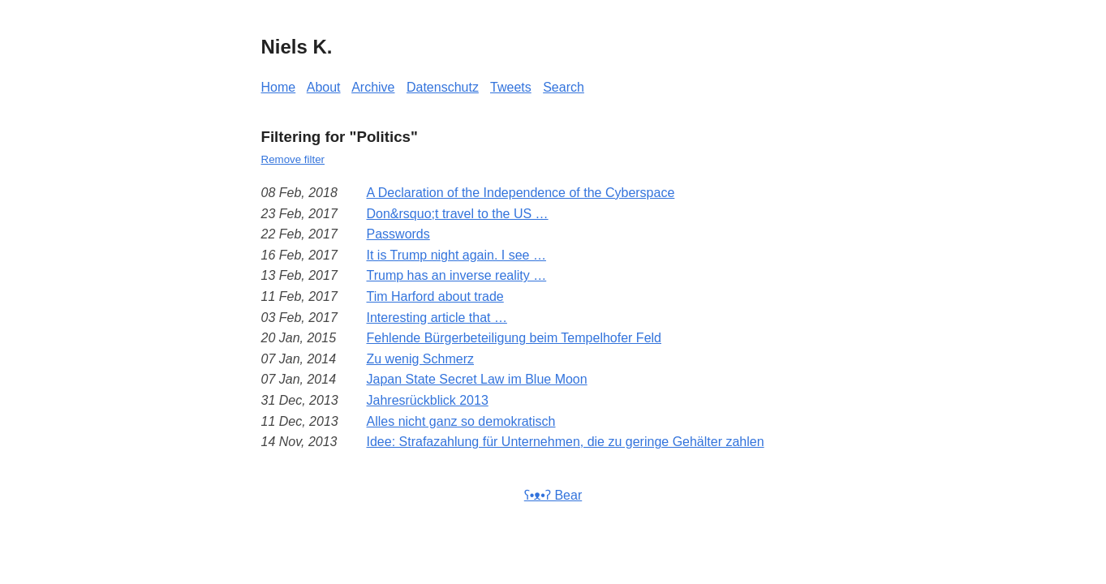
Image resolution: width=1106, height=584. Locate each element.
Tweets (510, 87)
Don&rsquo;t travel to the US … (458, 214)
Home (278, 87)
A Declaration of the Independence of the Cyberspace (521, 193)
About (324, 87)
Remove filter (293, 159)
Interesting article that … (437, 317)
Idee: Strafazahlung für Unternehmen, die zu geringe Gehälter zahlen (565, 442)
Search (563, 87)
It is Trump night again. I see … (456, 255)
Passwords (398, 234)
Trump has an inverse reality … (457, 275)
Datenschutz (443, 87)
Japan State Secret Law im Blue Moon (477, 379)
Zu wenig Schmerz (421, 359)
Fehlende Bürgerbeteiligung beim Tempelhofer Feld (514, 338)
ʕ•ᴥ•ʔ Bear (553, 495)
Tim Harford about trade (435, 296)
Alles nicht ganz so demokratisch (461, 421)
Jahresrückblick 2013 (427, 400)
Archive (372, 87)
